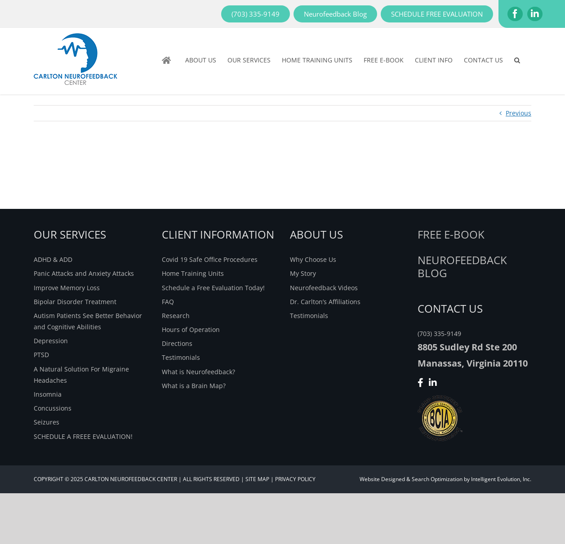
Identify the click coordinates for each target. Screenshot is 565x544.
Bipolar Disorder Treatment (75, 301)
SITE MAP (257, 479)
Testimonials (181, 357)
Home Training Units (193, 273)
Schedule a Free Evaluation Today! (213, 287)
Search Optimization (437, 479)
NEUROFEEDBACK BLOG (462, 266)
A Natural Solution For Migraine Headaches (81, 375)
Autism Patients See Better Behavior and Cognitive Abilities (88, 321)
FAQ (168, 301)
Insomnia (48, 394)
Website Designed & (385, 479)
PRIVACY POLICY (295, 479)
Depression (51, 340)
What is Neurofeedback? (198, 371)
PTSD (41, 354)
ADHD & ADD (53, 259)
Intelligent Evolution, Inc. (501, 479)
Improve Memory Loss (67, 287)
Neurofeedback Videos (324, 287)
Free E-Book (451, 234)
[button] (517, 60)
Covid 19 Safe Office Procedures (210, 259)
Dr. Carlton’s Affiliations (325, 301)
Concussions (52, 408)
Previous (518, 113)
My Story (303, 273)
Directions (177, 343)
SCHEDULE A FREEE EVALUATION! (83, 436)
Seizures (46, 422)
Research (176, 315)
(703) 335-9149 (439, 333)
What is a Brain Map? (194, 385)
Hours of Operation (191, 329)
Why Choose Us (313, 259)
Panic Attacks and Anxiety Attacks (84, 273)
